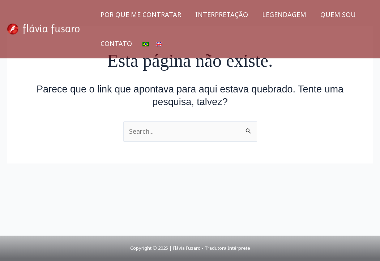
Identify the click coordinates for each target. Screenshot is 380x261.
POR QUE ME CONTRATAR (140, 14)
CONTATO (115, 43)
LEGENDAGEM (281, 14)
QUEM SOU (334, 14)
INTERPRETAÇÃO (219, 14)
